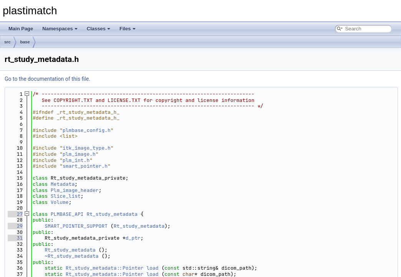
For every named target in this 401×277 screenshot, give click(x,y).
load (152, 268)
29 (15, 226)
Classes (98, 29)
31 (15, 238)
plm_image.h (79, 154)
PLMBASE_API (67, 214)
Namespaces (60, 29)
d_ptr (133, 238)
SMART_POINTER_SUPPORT (76, 226)
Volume (60, 202)
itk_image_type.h (87, 148)
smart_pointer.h (85, 166)
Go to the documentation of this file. (47, 79)
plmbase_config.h (87, 130)
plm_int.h (76, 160)
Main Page (20, 29)
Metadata (63, 184)
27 (15, 214)
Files (127, 29)
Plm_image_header (75, 190)
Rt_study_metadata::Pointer (105, 268)
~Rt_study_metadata (71, 256)
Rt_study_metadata (112, 214)
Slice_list (66, 196)
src (7, 42)
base (25, 42)
